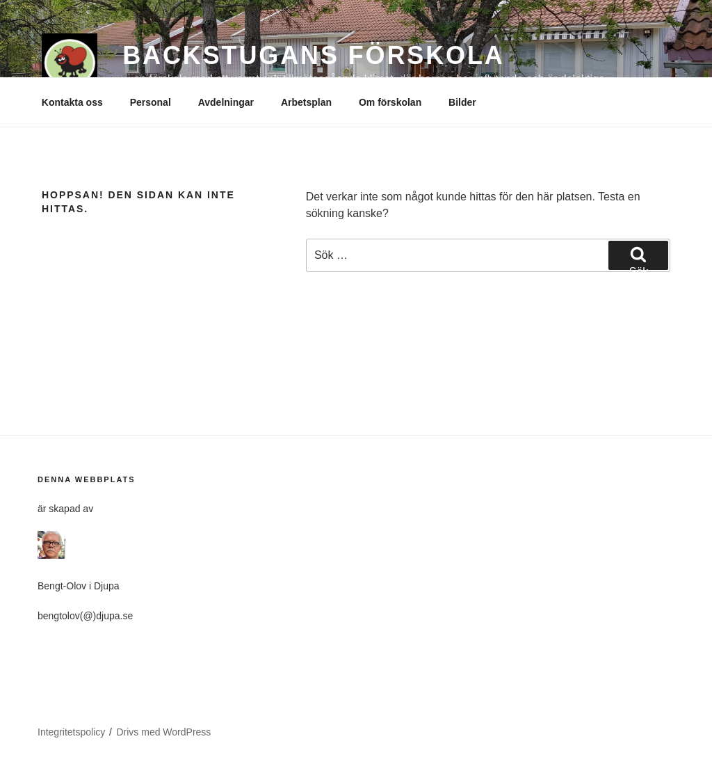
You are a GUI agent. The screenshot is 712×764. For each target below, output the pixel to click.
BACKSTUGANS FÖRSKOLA (313, 55)
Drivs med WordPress (163, 732)
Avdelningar (226, 102)
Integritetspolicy (71, 732)
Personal (150, 102)
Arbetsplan (306, 102)
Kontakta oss (72, 102)
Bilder (462, 102)
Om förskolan (390, 102)
